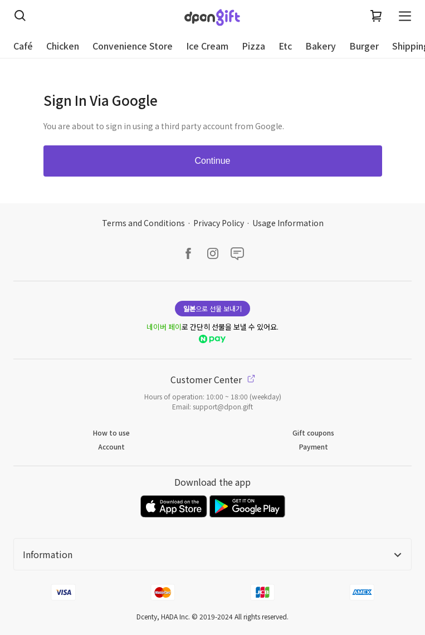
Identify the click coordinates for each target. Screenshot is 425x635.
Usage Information (288, 222)
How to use (111, 432)
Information (212, 554)
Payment (313, 446)
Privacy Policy (218, 222)
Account (111, 446)
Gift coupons (313, 432)
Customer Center (212, 379)
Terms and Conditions (143, 222)
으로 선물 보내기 (212, 308)
